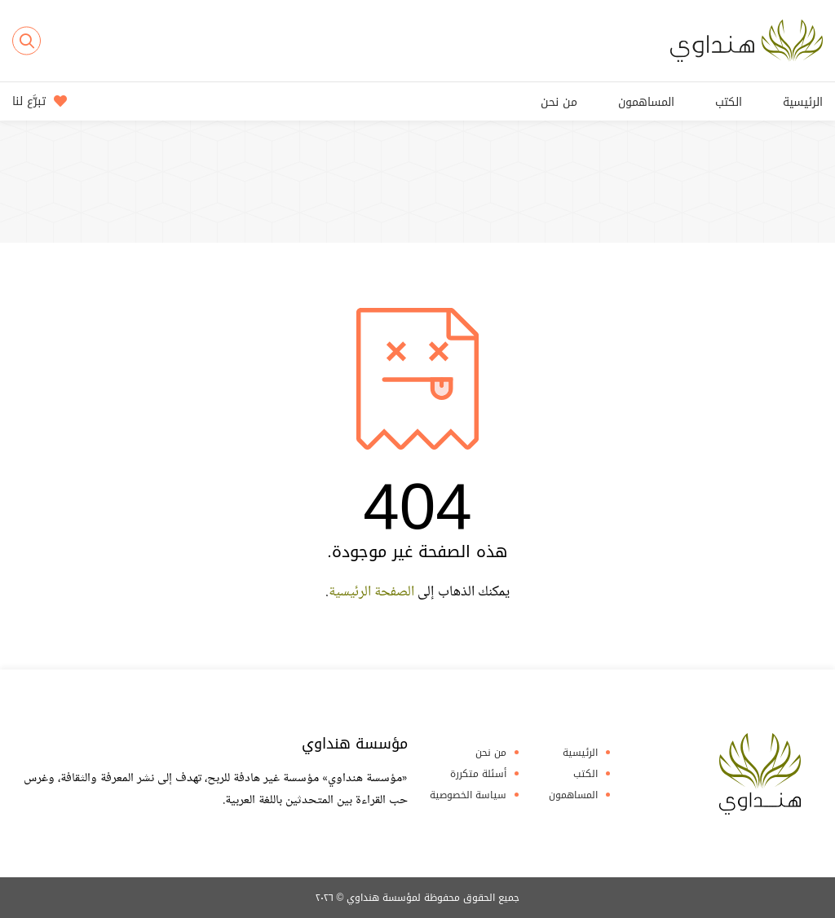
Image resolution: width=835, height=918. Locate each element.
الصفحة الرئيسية (371, 592)
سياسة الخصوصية (468, 795)
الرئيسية (803, 102)
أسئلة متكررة (478, 774)
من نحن (559, 102)
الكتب (728, 102)
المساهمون (646, 102)
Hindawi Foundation (760, 774)
